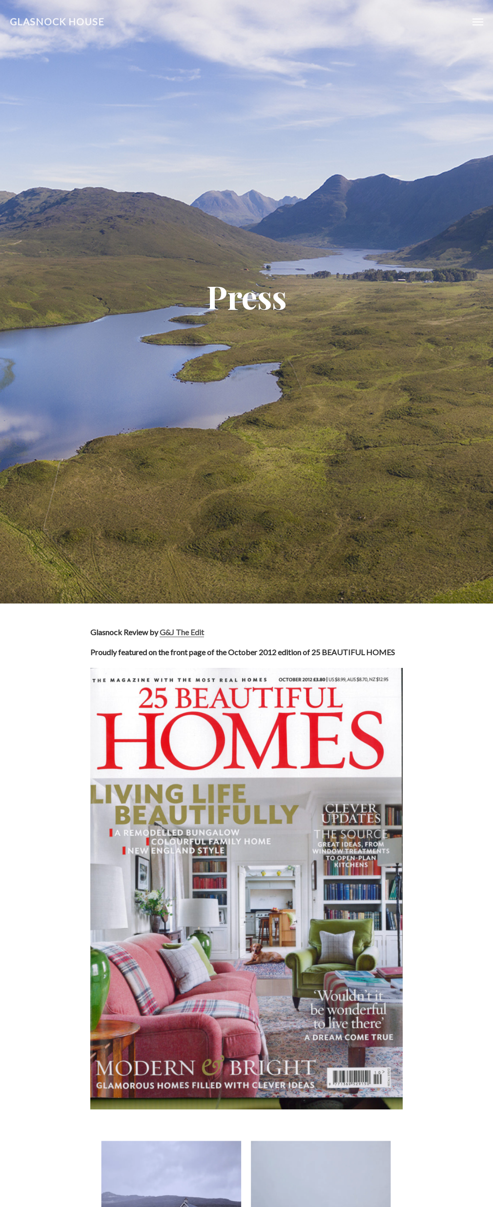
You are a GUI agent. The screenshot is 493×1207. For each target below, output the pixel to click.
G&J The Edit (182, 632)
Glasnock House (57, 21)
